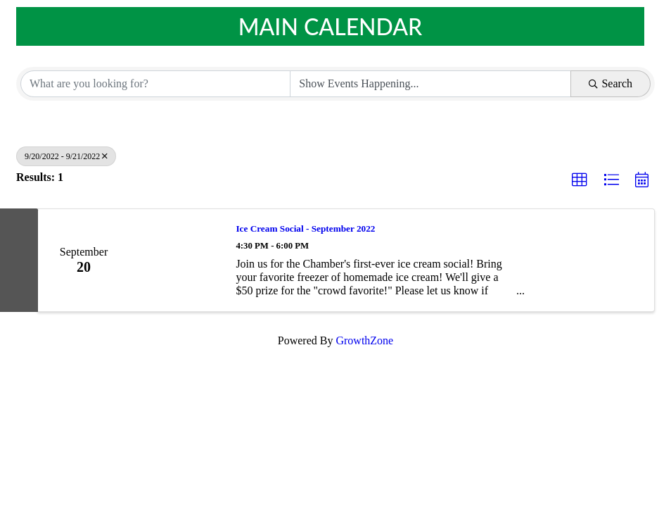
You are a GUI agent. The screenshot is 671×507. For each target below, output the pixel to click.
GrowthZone (364, 340)
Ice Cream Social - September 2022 (305, 228)
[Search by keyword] (155, 83)
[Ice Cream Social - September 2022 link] (175, 260)
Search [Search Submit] (610, 83)
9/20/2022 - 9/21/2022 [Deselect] (66, 156)
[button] (579, 180)
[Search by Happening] (430, 83)
